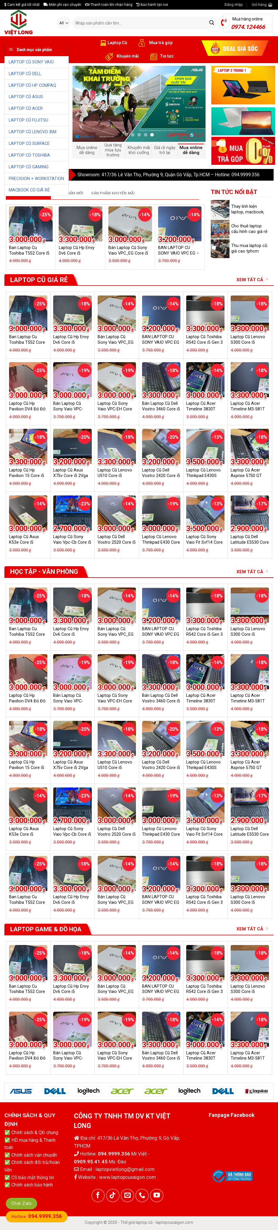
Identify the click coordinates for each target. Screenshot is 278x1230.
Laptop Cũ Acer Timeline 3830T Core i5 (201, 409)
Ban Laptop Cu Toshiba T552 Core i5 (27, 342)
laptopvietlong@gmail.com (125, 1169)
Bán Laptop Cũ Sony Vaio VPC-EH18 (68, 409)
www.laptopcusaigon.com (127, 1177)
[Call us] (142, 1195)
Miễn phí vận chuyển (62, 5)
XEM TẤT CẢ (252, 279)
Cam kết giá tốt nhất (22, 5)
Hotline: (36, 1216)
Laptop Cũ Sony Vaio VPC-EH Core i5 (115, 409)
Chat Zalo (21, 1203)
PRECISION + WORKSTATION (36, 178)
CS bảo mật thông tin (32, 1177)
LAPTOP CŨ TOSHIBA (29, 155)
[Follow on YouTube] (156, 1195)
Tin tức (161, 56)
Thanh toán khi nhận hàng (108, 5)
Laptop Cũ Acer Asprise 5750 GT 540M (246, 475)
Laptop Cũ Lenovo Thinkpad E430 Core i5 (161, 542)
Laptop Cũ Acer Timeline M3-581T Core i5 (248, 409)
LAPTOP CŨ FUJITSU (28, 120)
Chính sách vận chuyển (34, 1155)
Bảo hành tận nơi (152, 5)
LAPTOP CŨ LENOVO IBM (32, 131)
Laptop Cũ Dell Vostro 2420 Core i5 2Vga (161, 475)
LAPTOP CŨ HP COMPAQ (32, 85)
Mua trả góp (154, 43)
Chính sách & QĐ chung (34, 1132)
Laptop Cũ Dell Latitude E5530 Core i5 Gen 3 (250, 542)
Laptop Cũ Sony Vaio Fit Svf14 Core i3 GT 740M (204, 542)
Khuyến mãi (121, 56)
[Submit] (212, 23)
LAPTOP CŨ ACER (26, 108)
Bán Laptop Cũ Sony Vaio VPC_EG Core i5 (116, 342)
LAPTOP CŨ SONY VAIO (31, 62)
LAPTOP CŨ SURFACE (29, 143)
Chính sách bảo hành (32, 1185)
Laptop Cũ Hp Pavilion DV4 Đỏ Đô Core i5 (27, 409)
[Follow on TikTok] (113, 1195)
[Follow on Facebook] (98, 1195)
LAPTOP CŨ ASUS (26, 96)
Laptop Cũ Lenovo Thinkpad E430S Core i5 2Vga (203, 475)
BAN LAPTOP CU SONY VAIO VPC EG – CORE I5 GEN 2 (178, 253)
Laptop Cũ (113, 43)
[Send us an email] (127, 1195)
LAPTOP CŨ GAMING (29, 167)
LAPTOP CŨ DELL (25, 73)
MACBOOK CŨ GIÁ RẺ (29, 190)
